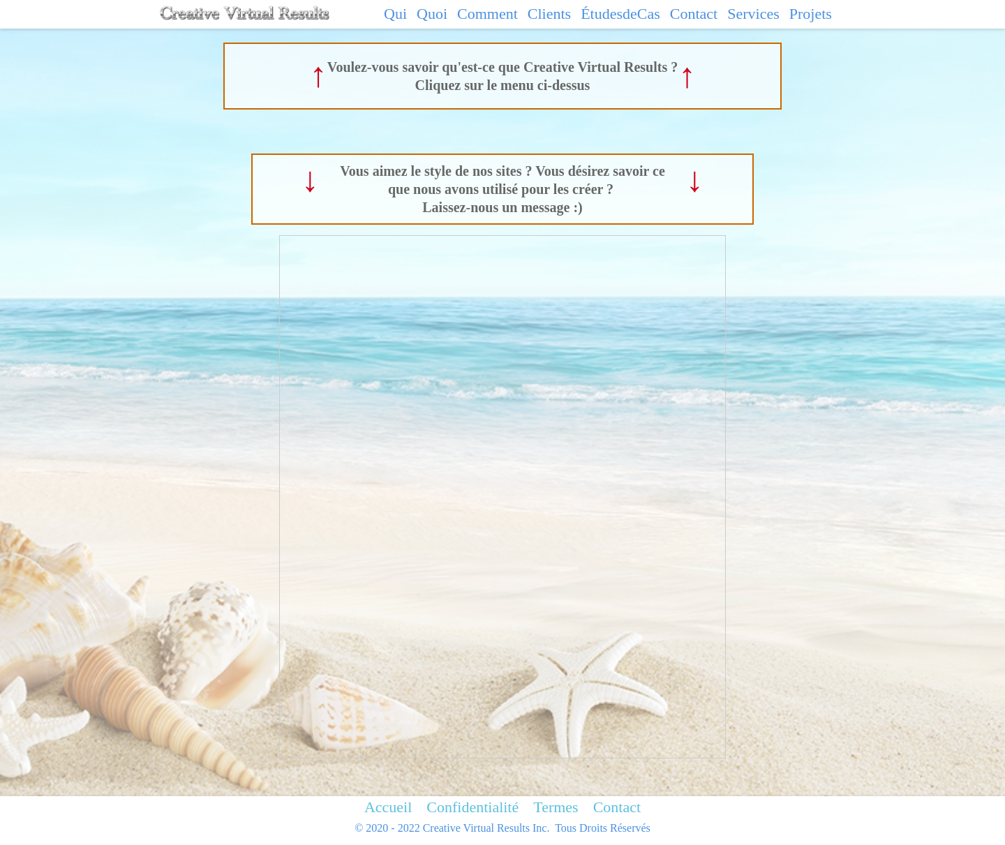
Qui (395, 13)
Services (753, 13)
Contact (693, 13)
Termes (555, 807)
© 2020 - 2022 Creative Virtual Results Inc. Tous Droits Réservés (502, 828)
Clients (549, 13)
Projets (810, 13)
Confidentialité (472, 807)
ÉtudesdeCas (620, 13)
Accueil (388, 807)
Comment (487, 13)
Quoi (432, 13)
